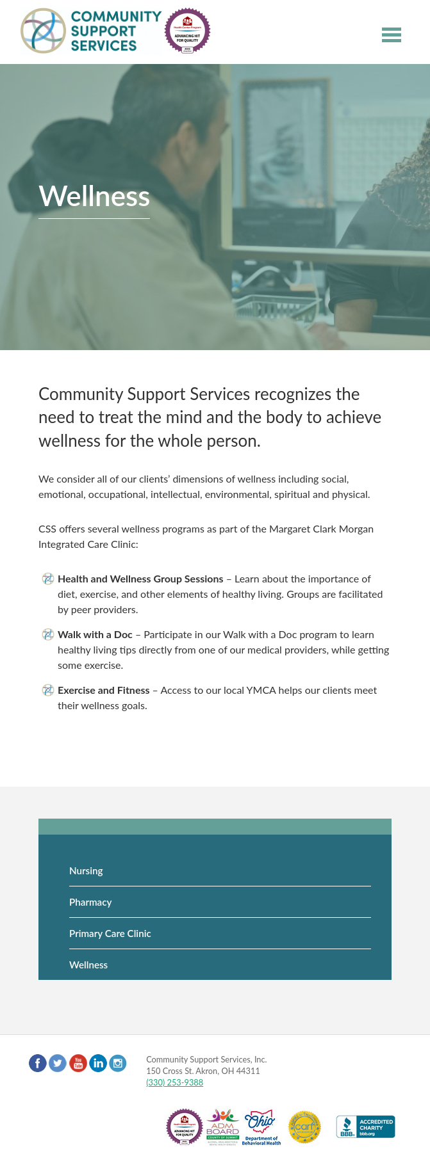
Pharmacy (90, 902)
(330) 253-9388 (174, 1082)
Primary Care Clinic (110, 933)
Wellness (88, 964)
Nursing (86, 870)
